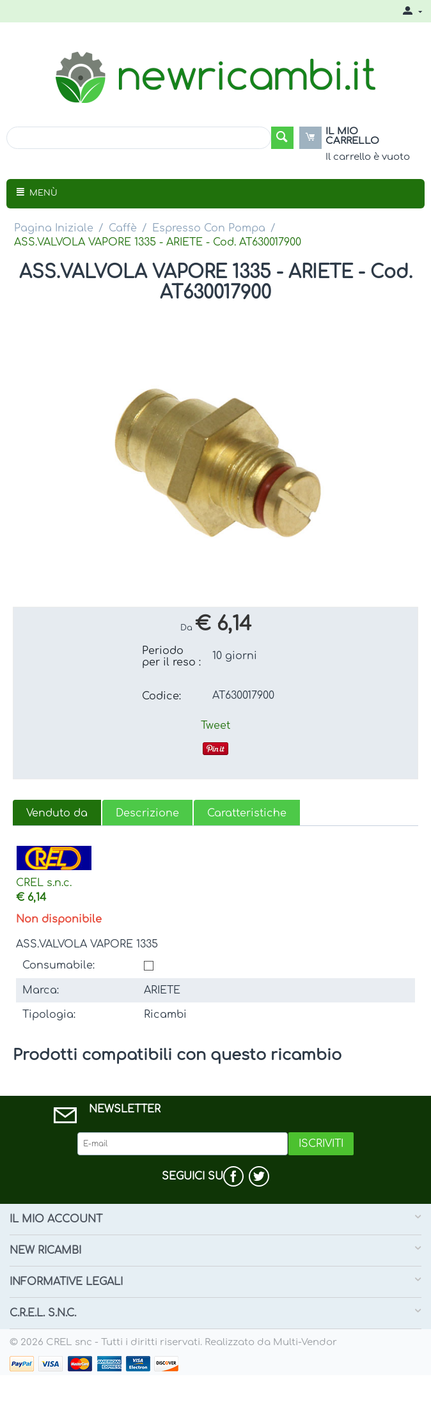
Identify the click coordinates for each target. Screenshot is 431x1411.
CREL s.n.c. (44, 883)
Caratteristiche (246, 813)
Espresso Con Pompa (208, 228)
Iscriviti (321, 1144)
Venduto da (57, 813)
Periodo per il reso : (171, 656)
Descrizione (147, 813)
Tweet (215, 725)
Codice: (161, 696)
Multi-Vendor (305, 1342)
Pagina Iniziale (53, 228)
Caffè (123, 228)
